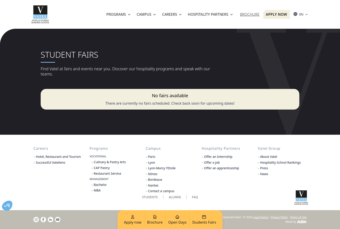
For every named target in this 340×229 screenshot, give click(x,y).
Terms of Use (298, 217)
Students (150, 197)
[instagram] (36, 219)
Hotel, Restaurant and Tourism (57, 157)
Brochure (250, 14)
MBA (96, 190)
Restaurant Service (106, 174)
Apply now (276, 14)
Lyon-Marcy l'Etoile (161, 168)
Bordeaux (154, 180)
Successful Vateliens (49, 163)
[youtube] (57, 219)
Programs (118, 14)
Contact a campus (160, 191)
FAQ (195, 197)
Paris (150, 157)
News (263, 174)
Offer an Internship (217, 157)
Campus (147, 14)
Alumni (175, 197)
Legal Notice (261, 217)
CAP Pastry (100, 168)
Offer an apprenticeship (220, 168)
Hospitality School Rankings (279, 163)
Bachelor (99, 185)
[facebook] (43, 219)
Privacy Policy (279, 217)
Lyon (150, 163)
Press (263, 168)
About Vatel (267, 157)
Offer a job (211, 163)
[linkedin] (50, 219)
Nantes (152, 185)
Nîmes (151, 174)
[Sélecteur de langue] (301, 14)
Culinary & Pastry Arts (108, 162)
